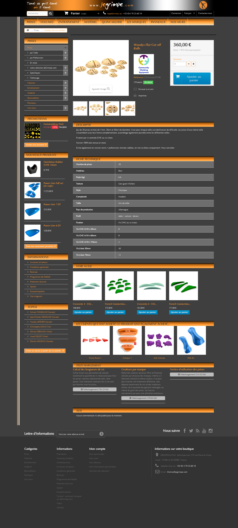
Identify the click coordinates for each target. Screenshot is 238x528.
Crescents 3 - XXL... (147, 303)
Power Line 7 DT (52, 204)
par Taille (33, 52)
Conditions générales (39, 267)
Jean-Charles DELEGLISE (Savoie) (44, 317)
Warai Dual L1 (95, 358)
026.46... (191, 358)
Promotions (37, 119)
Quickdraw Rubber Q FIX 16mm (53, 163)
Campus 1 (127, 358)
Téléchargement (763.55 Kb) (95, 389)
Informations (38, 257)
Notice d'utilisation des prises (187, 369)
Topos (32, 307)
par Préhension (36, 58)
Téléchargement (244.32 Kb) (192, 374)
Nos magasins (36, 296)
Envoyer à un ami (146, 89)
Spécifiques (34, 73)
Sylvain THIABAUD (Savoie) (42, 312)
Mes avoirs (94, 458)
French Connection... (116, 303)
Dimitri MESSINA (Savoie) (41, 341)
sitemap (60, 507)
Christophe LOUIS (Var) (40, 326)
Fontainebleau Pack (54, 124)
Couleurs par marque (133, 369)
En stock (33, 63)
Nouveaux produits (41, 155)
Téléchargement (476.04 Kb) (143, 398)
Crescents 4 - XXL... (83, 303)
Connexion (176, 13)
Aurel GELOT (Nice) (39, 336)
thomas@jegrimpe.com (177, 472)
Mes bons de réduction (99, 471)
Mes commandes (96, 454)
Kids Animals (159, 358)
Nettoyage (34, 78)
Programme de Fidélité (40, 277)
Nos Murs (177, 22)
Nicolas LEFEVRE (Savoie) (41, 322)
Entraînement (68, 22)
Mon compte (97, 449)
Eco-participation (37, 291)
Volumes (46, 22)
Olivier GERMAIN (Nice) (41, 331)
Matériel (90, 22)
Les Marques (136, 22)
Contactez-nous (205, 13)
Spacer (33, 286)
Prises (31, 22)
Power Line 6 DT (52, 225)
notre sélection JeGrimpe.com (43, 68)
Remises (34, 272)
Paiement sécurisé (38, 281)
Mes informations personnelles (102, 467)
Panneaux (158, 22)
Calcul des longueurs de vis (88, 369)
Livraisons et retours (38, 262)
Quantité (177, 59)
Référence (138, 77)
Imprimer (143, 95)
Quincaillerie (112, 22)
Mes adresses (95, 462)
